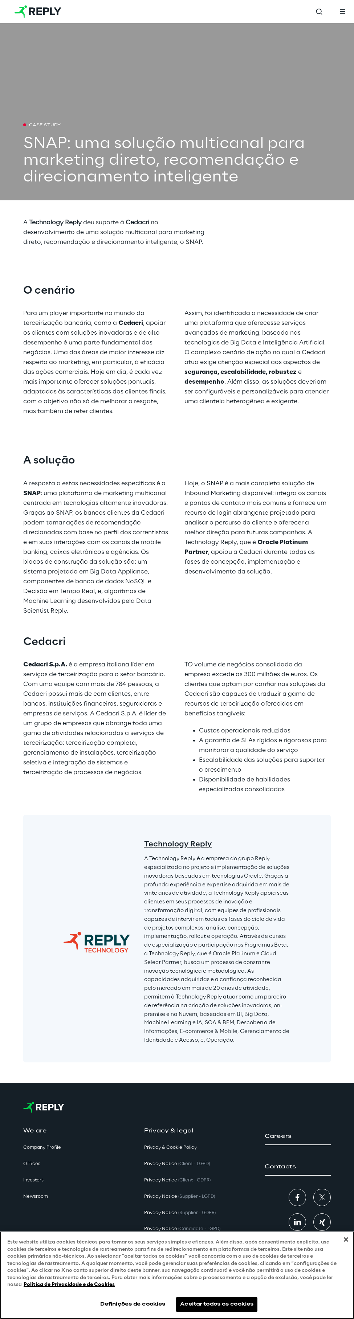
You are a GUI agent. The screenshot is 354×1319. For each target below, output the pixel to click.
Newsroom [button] (35, 1196)
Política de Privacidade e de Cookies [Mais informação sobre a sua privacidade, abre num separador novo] (69, 1284)
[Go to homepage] (38, 11)
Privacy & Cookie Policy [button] (170, 1147)
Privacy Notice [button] (177, 1163)
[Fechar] (346, 1239)
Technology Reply (178, 844)
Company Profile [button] (42, 1147)
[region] (177, 1275)
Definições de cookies (133, 1304)
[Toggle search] (319, 11)
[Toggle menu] (342, 11)
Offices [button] (31, 1163)
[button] (298, 1136)
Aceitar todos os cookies (216, 1304)
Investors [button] (33, 1180)
